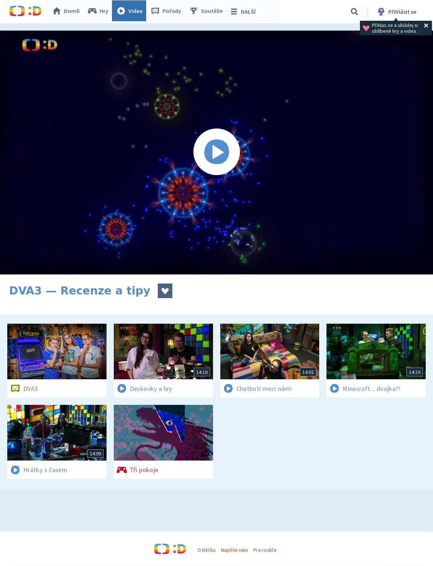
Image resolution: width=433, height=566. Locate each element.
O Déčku (206, 550)
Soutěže (208, 11)
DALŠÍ (244, 11)
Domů (67, 11)
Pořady (167, 11)
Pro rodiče (264, 550)
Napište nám (234, 550)
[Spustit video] (216, 152)
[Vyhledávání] (354, 11)
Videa (131, 11)
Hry (100, 11)
